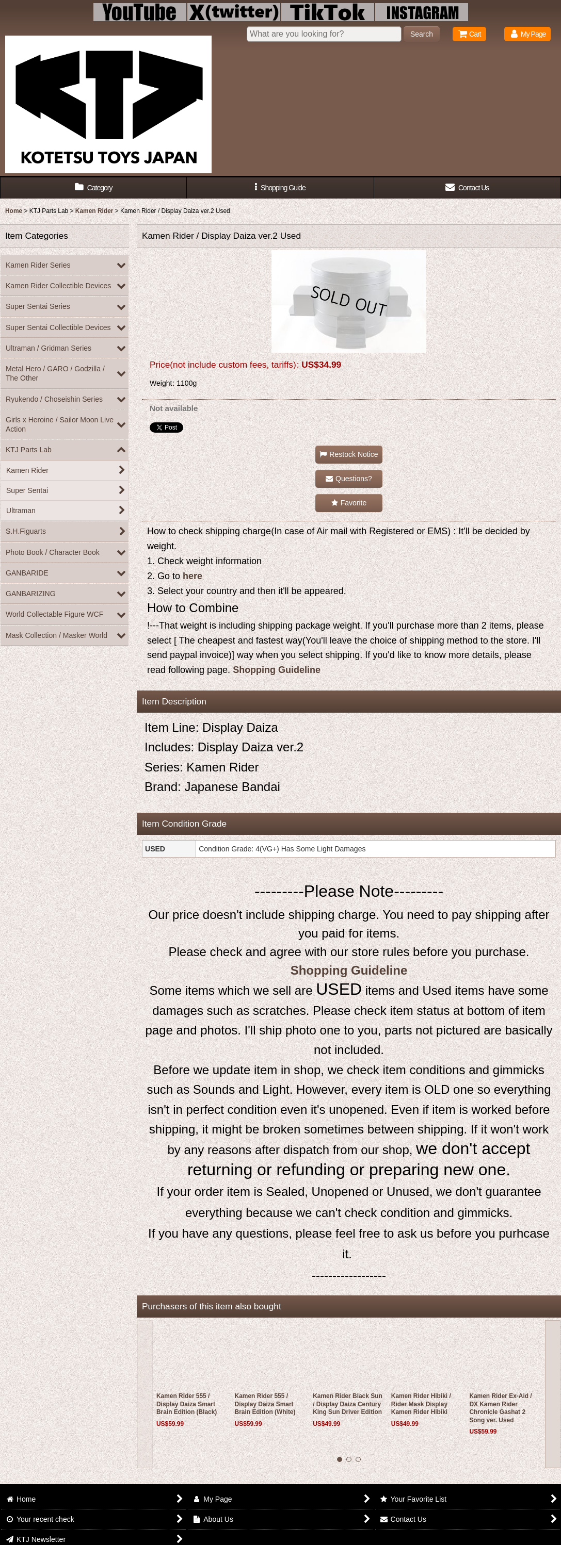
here (192, 576)
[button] (280, 188)
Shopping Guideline (276, 670)
